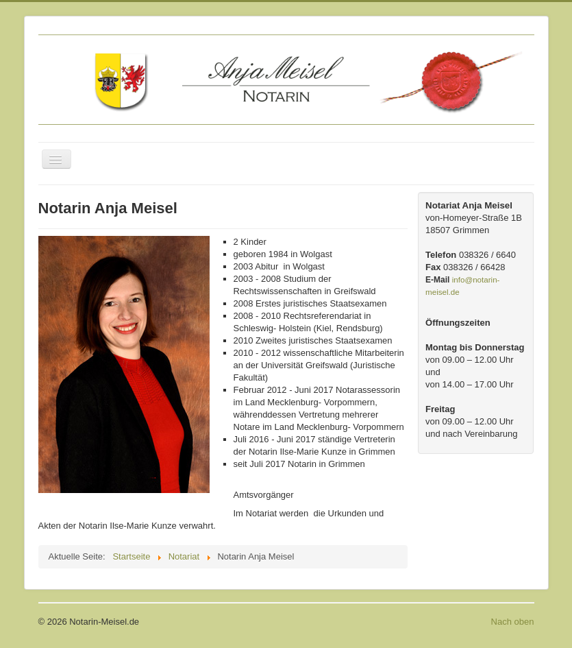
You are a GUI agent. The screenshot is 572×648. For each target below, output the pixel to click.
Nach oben (512, 621)
